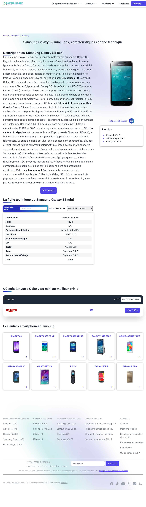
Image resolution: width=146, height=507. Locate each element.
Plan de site (126, 447)
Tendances (123, 3)
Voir (132, 310)
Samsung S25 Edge (66, 428)
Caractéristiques (57, 208)
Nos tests (108, 3)
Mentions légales (128, 428)
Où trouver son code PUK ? (98, 439)
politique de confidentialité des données (113, 471)
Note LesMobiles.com (121, 121)
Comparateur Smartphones (67, 3)
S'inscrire (112, 463)
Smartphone (15, 36)
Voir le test (48, 190)
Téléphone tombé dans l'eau (99, 428)
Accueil (6, 36)
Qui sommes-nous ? (130, 453)
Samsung (25, 36)
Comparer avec (8, 208)
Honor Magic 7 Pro (12, 444)
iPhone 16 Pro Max (42, 428)
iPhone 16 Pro (40, 423)
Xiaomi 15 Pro (10, 428)
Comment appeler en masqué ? (100, 423)
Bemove (64, 482)
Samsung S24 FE (65, 439)
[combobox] (33, 208)
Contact (124, 423)
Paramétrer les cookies (131, 442)
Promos (138, 3)
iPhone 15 (38, 439)
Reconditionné (131, 299)
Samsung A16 (9, 423)
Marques (92, 3)
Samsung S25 (63, 434)
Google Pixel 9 (10, 434)
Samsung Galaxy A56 (13, 439)
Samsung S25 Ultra (66, 423)
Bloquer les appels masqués (99, 434)
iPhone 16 (38, 434)
